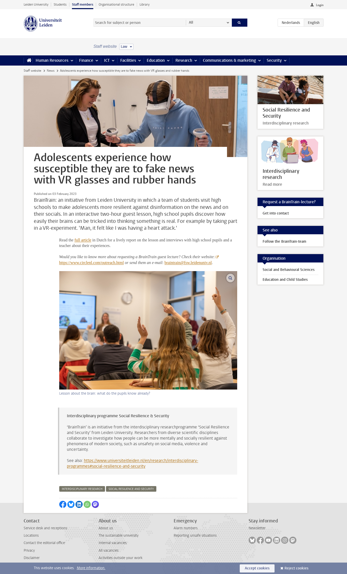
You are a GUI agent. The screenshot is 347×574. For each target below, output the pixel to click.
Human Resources (52, 60)
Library (144, 4)
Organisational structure (116, 4)
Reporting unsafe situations (195, 535)
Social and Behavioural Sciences (288, 269)
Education (156, 60)
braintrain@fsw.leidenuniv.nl (188, 262)
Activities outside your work (120, 557)
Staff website (32, 71)
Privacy (29, 550)
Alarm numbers (186, 528)
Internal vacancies (113, 542)
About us (106, 528)
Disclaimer (32, 557)
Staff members (82, 4)
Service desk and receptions (45, 528)
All (191, 22)
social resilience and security (131, 489)
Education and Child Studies (285, 279)
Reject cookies (296, 568)
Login (320, 5)
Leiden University (36, 4)
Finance (86, 60)
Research (183, 60)
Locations (31, 535)
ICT (107, 60)
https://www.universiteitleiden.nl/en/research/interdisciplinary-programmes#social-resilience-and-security (132, 463)
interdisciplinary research (82, 489)
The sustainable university (119, 535)
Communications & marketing (229, 60)
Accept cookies (257, 568)
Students (60, 4)
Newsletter (257, 528)
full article (82, 240)
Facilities (128, 60)
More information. (91, 568)
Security (274, 60)
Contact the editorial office (44, 542)
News (50, 71)
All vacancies (108, 550)
